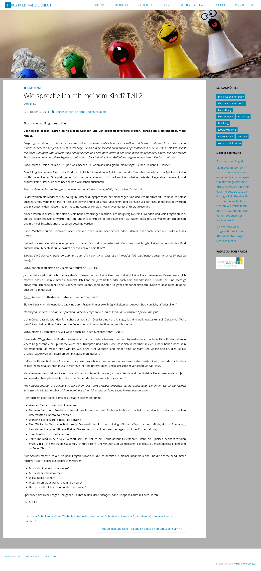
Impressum (12, 556)
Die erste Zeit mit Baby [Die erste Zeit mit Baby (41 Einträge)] (231, 96)
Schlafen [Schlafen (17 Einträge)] (242, 136)
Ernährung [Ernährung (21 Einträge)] (243, 116)
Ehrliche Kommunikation (90, 112)
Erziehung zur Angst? (229, 161)
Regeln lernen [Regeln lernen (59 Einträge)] (225, 136)
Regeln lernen (64, 112)
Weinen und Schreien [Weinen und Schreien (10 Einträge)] (229, 143)
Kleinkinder (34, 87)
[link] (252, 5)
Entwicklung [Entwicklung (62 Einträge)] (224, 110)
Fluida (236, 563)
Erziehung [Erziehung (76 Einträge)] (223, 123)
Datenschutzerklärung (43, 556)
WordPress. (249, 563)
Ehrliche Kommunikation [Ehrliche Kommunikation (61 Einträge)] (231, 103)
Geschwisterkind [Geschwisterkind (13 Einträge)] (227, 129)
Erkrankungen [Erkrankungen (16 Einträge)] (225, 116)
